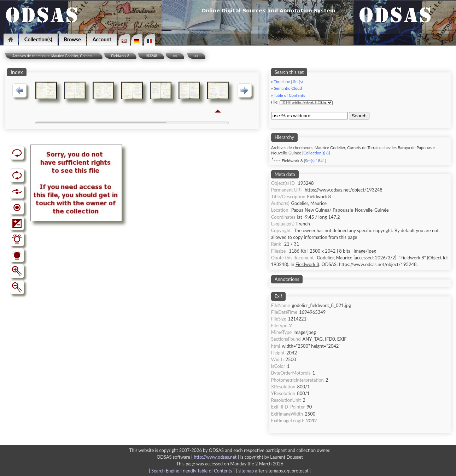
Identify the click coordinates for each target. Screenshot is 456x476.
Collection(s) (38, 39)
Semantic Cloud (288, 88)
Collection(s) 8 (315, 153)
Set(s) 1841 (315, 160)
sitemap (246, 471)
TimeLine (282, 81)
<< (175, 56)
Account (102, 39)
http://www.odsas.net (215, 457)
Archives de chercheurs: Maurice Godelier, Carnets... (53, 56)
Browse (72, 39)
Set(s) (298, 81)
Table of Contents (289, 95)
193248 (151, 56)
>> (196, 56)
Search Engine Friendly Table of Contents (191, 471)
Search (359, 115)
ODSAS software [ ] (198, 457)
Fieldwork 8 (120, 56)
